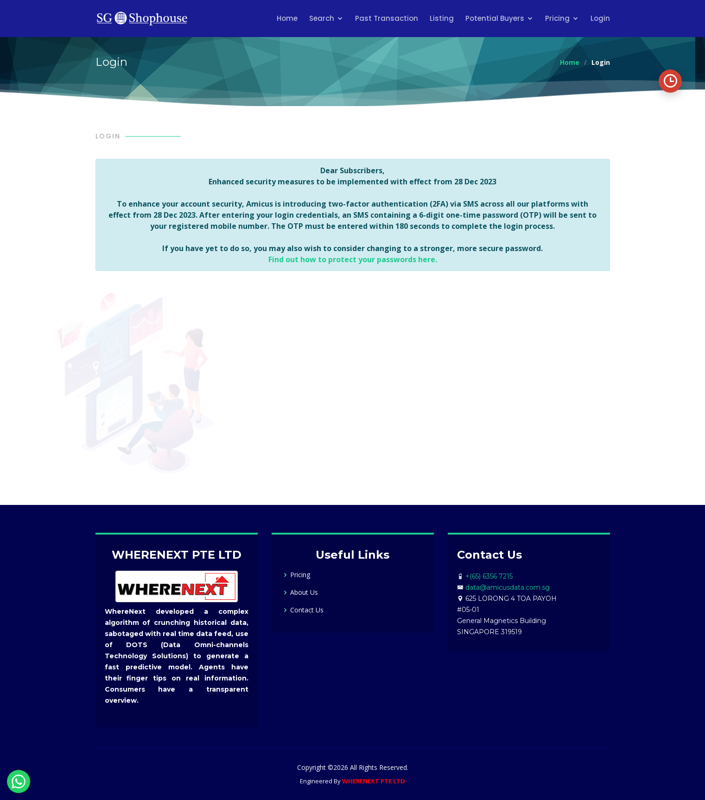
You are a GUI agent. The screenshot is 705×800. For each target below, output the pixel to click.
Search (321, 18)
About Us (304, 592)
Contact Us (307, 610)
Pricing (557, 18)
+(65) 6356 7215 (489, 576)
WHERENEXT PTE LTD (373, 781)
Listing (442, 18)
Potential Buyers (494, 18)
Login (600, 18)
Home (287, 18)
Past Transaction (386, 18)
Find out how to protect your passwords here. (352, 259)
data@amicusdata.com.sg (507, 587)
